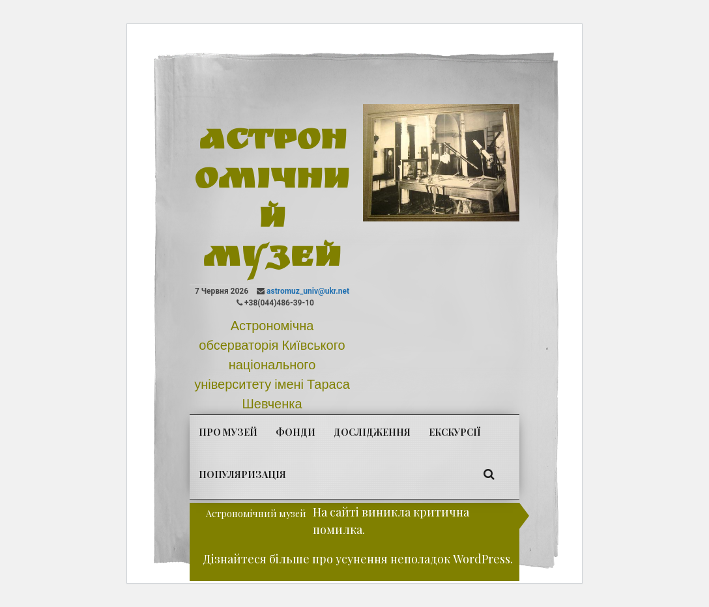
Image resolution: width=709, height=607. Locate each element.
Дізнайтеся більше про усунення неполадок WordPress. (358, 559)
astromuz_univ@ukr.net (308, 291)
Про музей (228, 432)
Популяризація (242, 474)
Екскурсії (454, 432)
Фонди (295, 432)
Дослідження (372, 432)
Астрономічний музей (272, 202)
